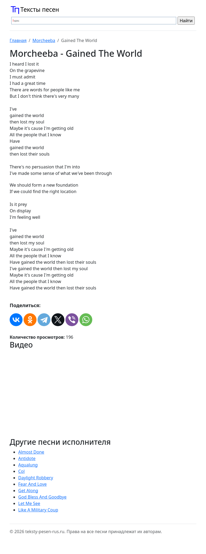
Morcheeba (43, 40)
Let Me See (29, 503)
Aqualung (28, 465)
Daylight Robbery (35, 478)
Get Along (28, 490)
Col (21, 471)
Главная (18, 40)
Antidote (26, 458)
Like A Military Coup (38, 510)
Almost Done (31, 452)
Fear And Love (32, 484)
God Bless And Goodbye (42, 497)
